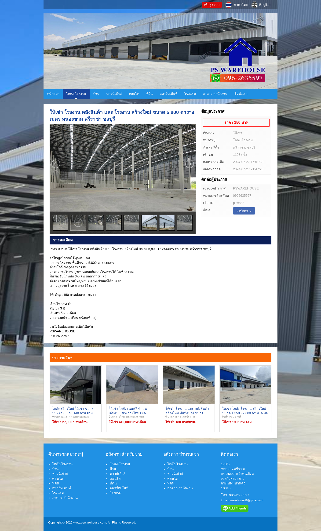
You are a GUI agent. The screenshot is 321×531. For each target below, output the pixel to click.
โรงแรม (190, 94)
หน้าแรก (53, 94)
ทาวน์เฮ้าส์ (114, 94)
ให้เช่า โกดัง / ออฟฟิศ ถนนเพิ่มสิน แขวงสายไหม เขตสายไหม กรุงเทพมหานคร (128, 413)
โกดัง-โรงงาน (76, 94)
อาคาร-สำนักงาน (215, 94)
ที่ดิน (149, 94)
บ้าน (96, 94)
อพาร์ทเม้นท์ (168, 94)
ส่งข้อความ (244, 211)
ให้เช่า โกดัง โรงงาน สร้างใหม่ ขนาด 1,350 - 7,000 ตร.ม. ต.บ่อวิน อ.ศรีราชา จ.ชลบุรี (245, 413)
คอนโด (134, 94)
